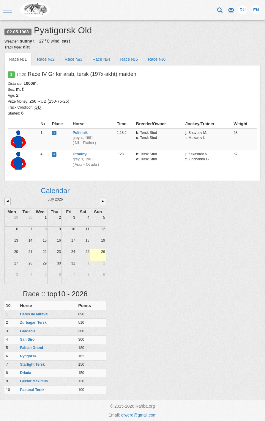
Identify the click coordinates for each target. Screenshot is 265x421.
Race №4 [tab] (101, 59)
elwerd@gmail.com (139, 415)
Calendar (55, 191)
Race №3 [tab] (73, 59)
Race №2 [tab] (45, 59)
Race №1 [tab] (18, 59)
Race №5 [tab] (129, 59)
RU (243, 9)
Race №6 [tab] (156, 59)
